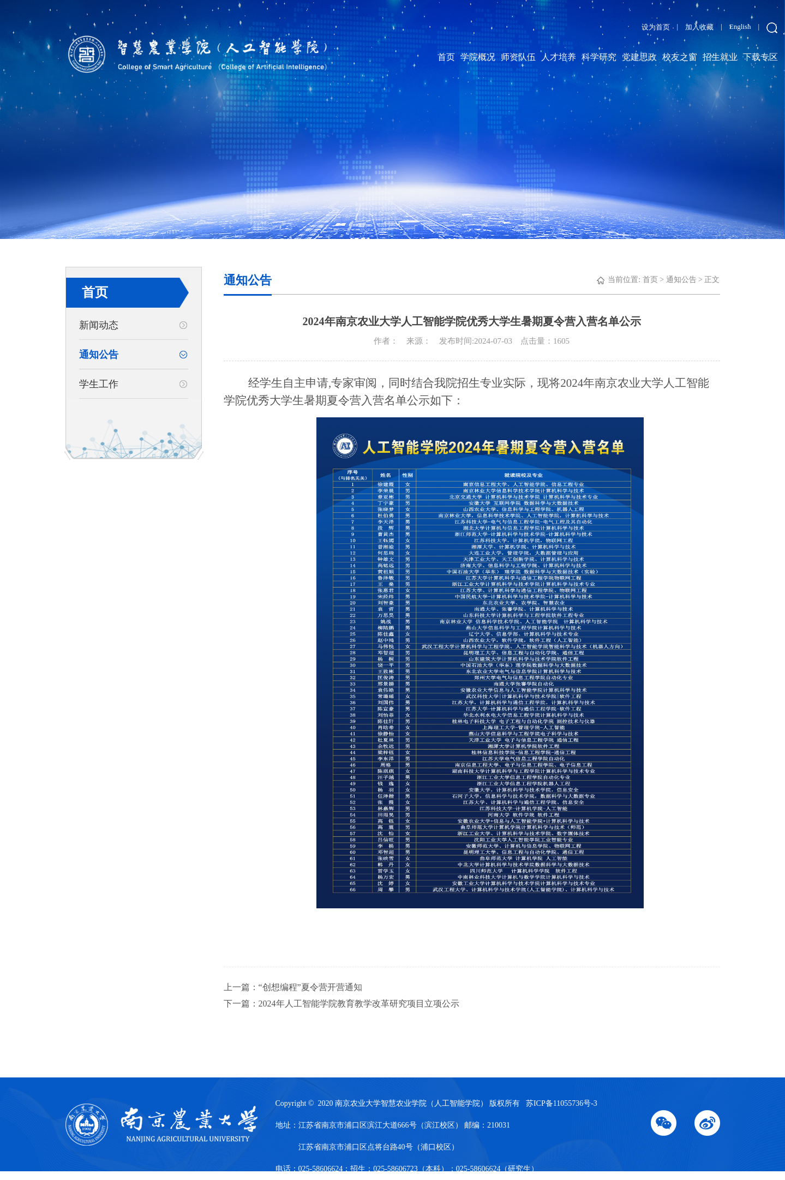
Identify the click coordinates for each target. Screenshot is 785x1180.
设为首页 (656, 27)
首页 (446, 57)
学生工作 (98, 384)
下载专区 (760, 57)
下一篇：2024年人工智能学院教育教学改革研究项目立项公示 (341, 1003)
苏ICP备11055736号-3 (561, 1103)
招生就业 (720, 57)
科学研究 (599, 57)
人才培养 (558, 57)
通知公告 (98, 354)
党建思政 (639, 57)
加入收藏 (699, 27)
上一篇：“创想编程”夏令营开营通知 (293, 987)
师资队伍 (518, 57)
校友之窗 (679, 57)
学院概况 (477, 57)
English (740, 26)
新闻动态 (98, 325)
